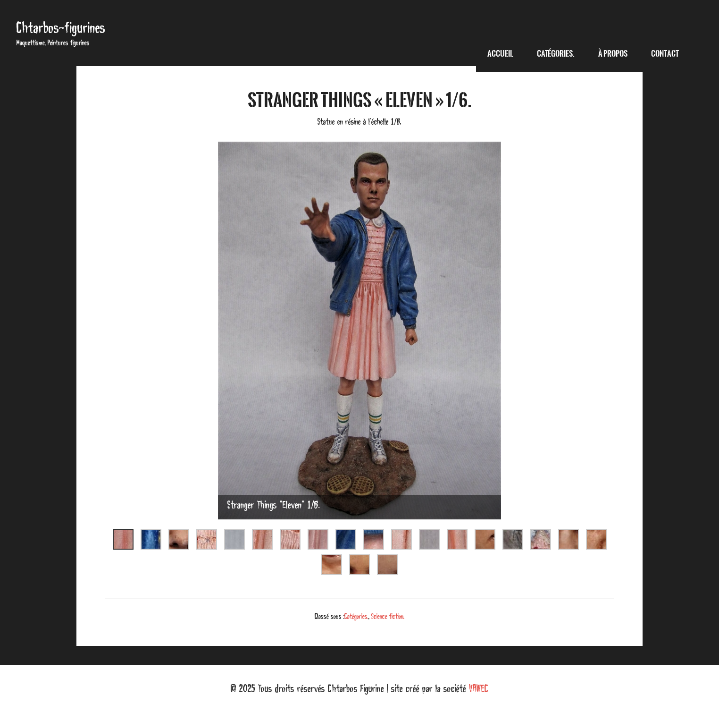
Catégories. (356, 616)
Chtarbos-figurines (61, 27)
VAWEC (478, 688)
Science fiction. (387, 616)
